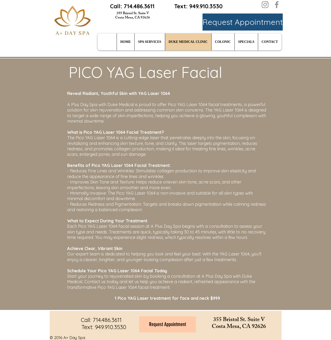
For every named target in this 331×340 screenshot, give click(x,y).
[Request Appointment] (243, 22)
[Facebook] (276, 4)
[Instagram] (265, 4)
